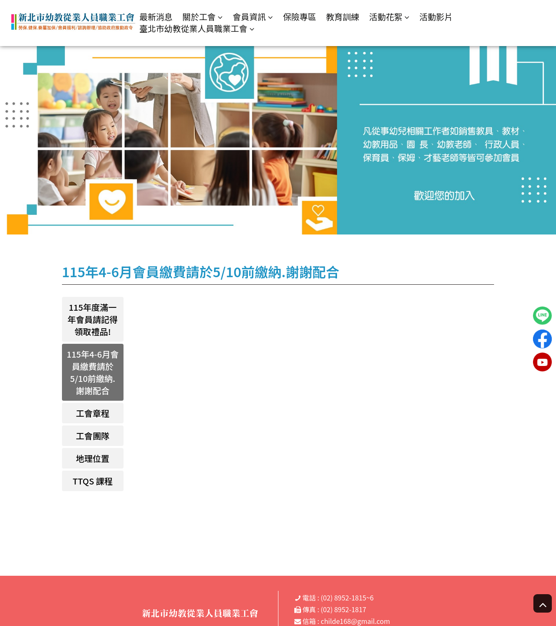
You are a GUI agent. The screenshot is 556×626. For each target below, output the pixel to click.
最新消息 (158, 16)
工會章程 (92, 413)
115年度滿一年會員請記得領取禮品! (92, 319)
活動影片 (439, 16)
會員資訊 (251, 17)
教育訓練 (345, 16)
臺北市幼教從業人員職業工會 (195, 28)
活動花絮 (389, 17)
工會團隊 (92, 436)
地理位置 (92, 458)
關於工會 (201, 17)
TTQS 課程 (93, 481)
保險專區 (302, 16)
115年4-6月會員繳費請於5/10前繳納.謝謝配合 (92, 372)
